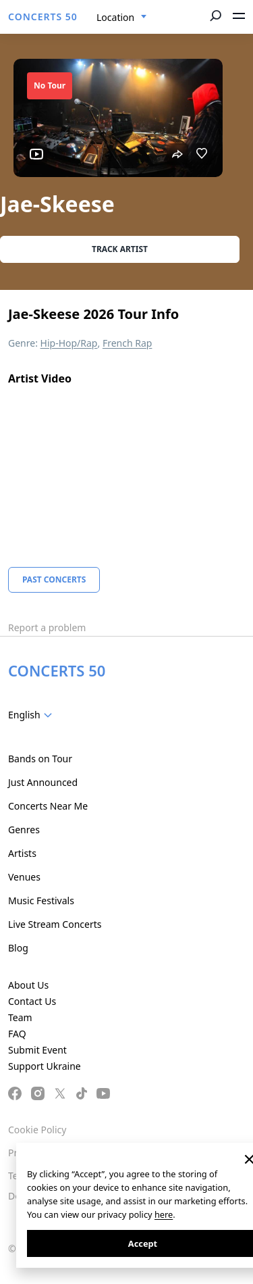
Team (20, 1017)
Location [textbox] (115, 17)
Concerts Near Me (48, 805)
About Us (28, 985)
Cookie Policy (37, 1129)
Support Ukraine (44, 1066)
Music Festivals (41, 900)
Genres (24, 829)
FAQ (17, 1033)
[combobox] (122, 17)
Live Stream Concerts (54, 924)
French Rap (127, 343)
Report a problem (47, 627)
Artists (22, 853)
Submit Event (37, 1049)
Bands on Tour (40, 758)
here (163, 1214)
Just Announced (43, 782)
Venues (24, 876)
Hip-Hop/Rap (69, 343)
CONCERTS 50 (43, 16)
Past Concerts (54, 579)
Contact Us (32, 1001)
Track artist (120, 249)
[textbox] (32, 715)
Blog (18, 947)
